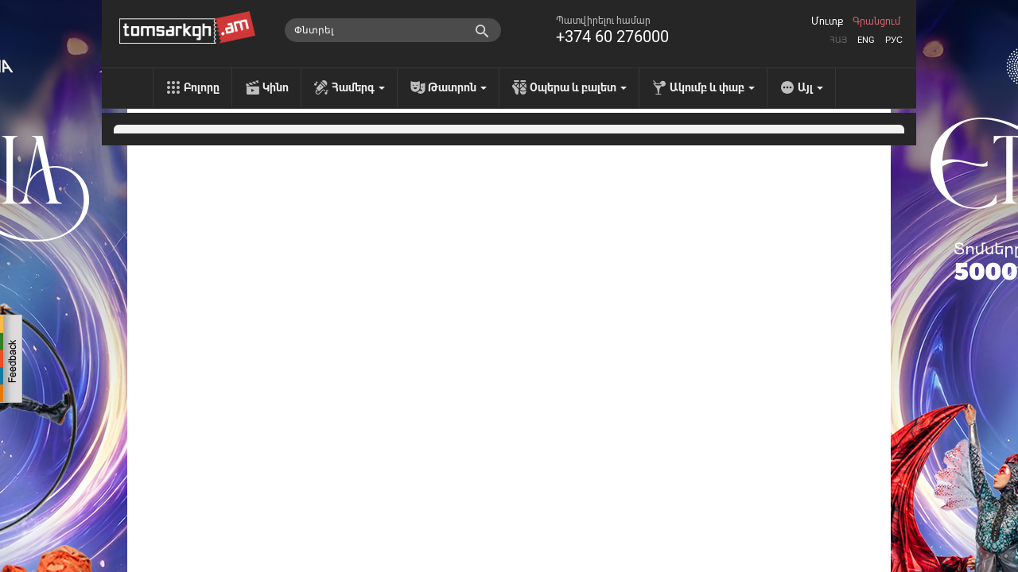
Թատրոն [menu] (457, 87)
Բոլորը (202, 87)
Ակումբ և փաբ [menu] (712, 87)
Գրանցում (876, 21)
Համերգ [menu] (358, 87)
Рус (894, 40)
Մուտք (827, 21)
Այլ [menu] (810, 87)
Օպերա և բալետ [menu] (578, 87)
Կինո (275, 87)
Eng (866, 40)
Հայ (838, 40)
